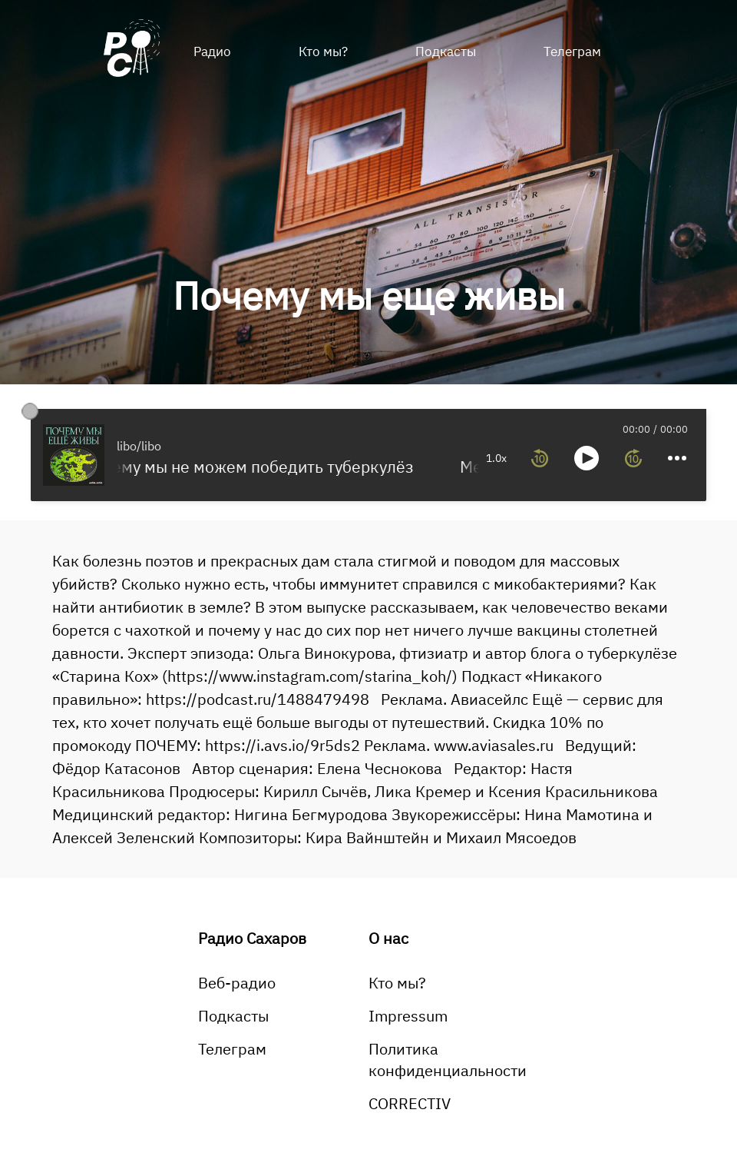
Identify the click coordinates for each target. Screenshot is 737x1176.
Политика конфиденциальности (447, 1059)
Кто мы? (323, 51)
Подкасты (445, 51)
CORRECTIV (409, 1103)
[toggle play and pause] (586, 458)
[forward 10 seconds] (633, 458)
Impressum (408, 1015)
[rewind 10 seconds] (540, 458)
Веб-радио (237, 982)
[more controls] (677, 458)
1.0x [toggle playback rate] (496, 458)
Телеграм (572, 51)
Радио (212, 51)
